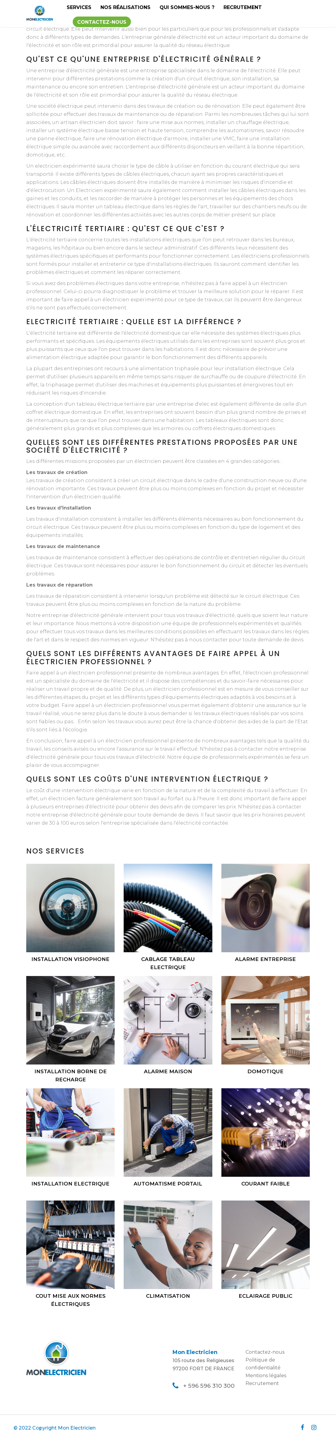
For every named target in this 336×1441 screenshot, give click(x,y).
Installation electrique (70, 1184)
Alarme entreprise (265, 959)
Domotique (265, 1071)
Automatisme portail (168, 1184)
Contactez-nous (101, 22)
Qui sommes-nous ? (187, 7)
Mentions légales (266, 1375)
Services (79, 7)
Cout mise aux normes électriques (71, 1300)
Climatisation (168, 1296)
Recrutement (242, 7)
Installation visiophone (70, 959)
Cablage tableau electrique (168, 963)
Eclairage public (265, 1296)
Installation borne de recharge (70, 1075)
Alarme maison (168, 1071)
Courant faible (265, 1184)
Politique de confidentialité (263, 1364)
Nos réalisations (125, 7)
